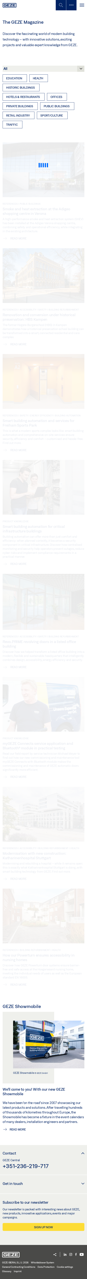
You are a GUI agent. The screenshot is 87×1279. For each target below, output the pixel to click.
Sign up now (43, 1227)
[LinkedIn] (65, 1255)
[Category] (43, 70)
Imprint (17, 1271)
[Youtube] (81, 1255)
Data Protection (46, 1266)
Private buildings (19, 106)
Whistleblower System (42, 1262)
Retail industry (18, 115)
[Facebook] (76, 1255)
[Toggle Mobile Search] (61, 5)
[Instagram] (70, 1255)
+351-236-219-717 (26, 1166)
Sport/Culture (51, 115)
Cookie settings (65, 1266)
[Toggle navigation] (82, 5)
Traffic (12, 124)
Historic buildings (20, 87)
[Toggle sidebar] (71, 5)
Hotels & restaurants (23, 96)
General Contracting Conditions (18, 1266)
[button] (54, 1255)
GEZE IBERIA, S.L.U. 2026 (15, 1262)
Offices (56, 96)
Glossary (6, 1271)
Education (14, 78)
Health (38, 78)
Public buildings (57, 106)
